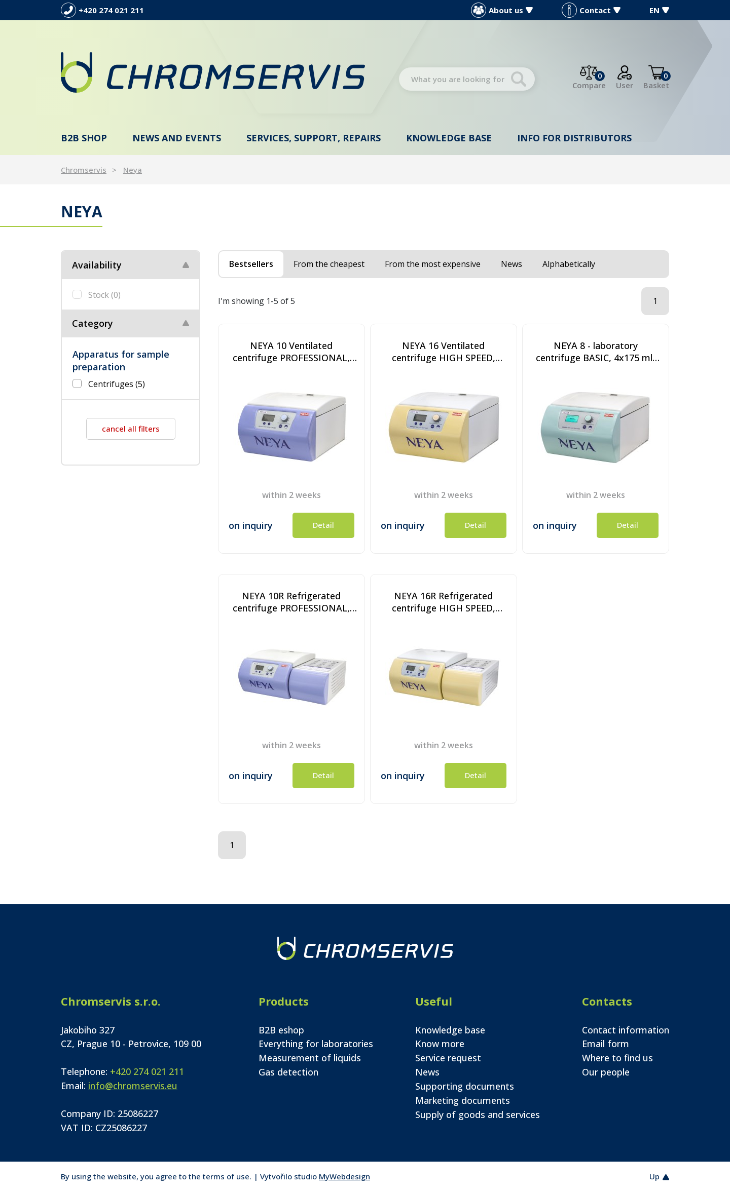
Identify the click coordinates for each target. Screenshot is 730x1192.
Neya (132, 170)
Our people (606, 1072)
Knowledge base (449, 138)
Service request (448, 1058)
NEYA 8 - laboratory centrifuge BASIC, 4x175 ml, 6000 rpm (595, 351)
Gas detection (288, 1072)
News (427, 1072)
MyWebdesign (344, 1176)
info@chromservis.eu (132, 1086)
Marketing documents (462, 1100)
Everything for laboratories (316, 1043)
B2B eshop (281, 1030)
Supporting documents (464, 1086)
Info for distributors (574, 138)
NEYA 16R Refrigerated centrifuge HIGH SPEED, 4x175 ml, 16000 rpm (443, 602)
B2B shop (84, 138)
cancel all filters (131, 429)
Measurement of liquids (310, 1058)
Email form (605, 1043)
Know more (439, 1043)
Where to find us (617, 1058)
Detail (323, 525)
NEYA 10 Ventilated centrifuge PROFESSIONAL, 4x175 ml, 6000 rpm (291, 351)
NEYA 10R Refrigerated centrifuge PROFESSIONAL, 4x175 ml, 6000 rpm (291, 602)
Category (92, 323)
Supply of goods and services (477, 1114)
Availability (97, 265)
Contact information (625, 1030)
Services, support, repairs (313, 138)
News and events (176, 138)
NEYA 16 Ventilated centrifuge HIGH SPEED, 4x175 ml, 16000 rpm (443, 351)
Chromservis (83, 170)
